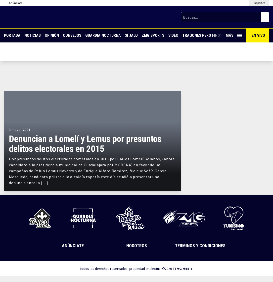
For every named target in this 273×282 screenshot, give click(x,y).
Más (234, 35)
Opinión (52, 35)
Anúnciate (73, 245)
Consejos (72, 35)
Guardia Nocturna (103, 35)
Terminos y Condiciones (200, 245)
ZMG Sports (153, 35)
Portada (12, 35)
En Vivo (258, 35)
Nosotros (136, 245)
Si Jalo (131, 35)
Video (173, 35)
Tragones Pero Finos (202, 35)
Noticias (32, 35)
